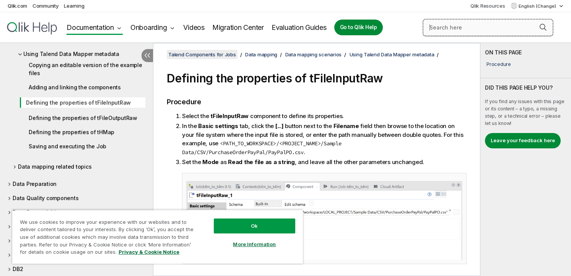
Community (46, 6)
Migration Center (238, 27)
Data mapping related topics (54, 166)
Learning (74, 6)
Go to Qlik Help (358, 27)
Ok (254, 226)
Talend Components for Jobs (202, 54)
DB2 (18, 269)
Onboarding (148, 27)
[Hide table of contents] (147, 55)
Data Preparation (35, 184)
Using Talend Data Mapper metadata (71, 54)
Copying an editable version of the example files (85, 69)
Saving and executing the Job (67, 146)
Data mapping (261, 54)
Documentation (90, 27)
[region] (157, 237)
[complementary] (525, 159)
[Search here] (488, 28)
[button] (543, 27)
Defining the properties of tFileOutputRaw (83, 118)
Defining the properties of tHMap (71, 132)
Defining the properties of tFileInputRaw (78, 102)
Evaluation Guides (299, 27)
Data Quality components (45, 198)
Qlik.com (17, 6)
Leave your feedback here (523, 140)
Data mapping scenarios (313, 54)
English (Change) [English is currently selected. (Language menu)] (538, 6)
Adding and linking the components (75, 87)
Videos (194, 27)
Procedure (498, 64)
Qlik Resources (487, 6)
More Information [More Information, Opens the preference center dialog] (254, 244)
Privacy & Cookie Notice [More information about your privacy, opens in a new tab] (149, 252)
